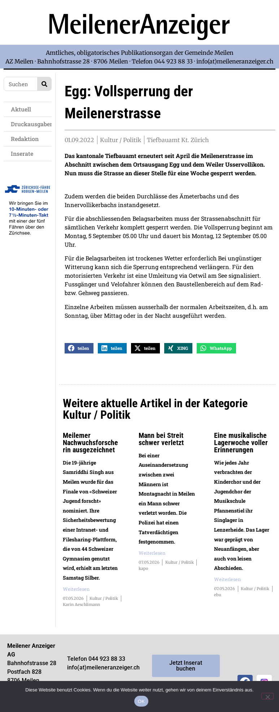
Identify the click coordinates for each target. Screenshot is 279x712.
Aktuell (23, 109)
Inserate (24, 153)
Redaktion (26, 138)
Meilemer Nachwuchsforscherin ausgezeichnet (90, 449)
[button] (79, 355)
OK (141, 701)
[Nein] (267, 696)
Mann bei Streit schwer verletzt (161, 446)
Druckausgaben (31, 124)
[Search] (44, 84)
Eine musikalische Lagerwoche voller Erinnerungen (241, 449)
